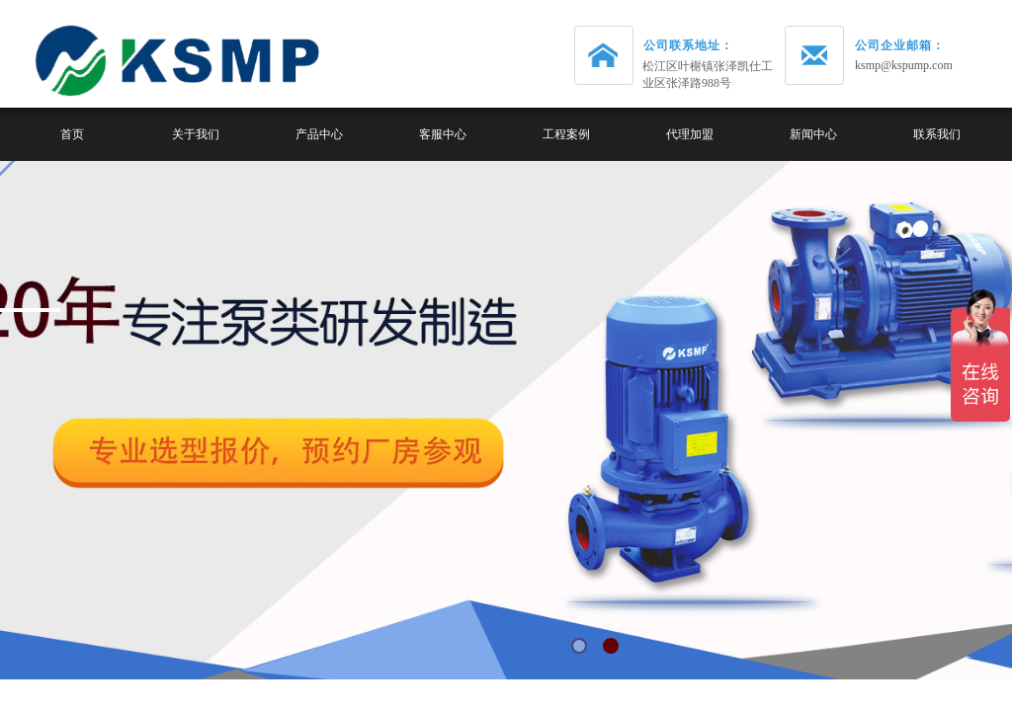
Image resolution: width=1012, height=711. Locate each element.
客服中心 (442, 134)
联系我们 (937, 134)
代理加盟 (690, 134)
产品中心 (319, 134)
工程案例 (566, 134)
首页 (72, 134)
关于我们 (195, 134)
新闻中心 (813, 134)
